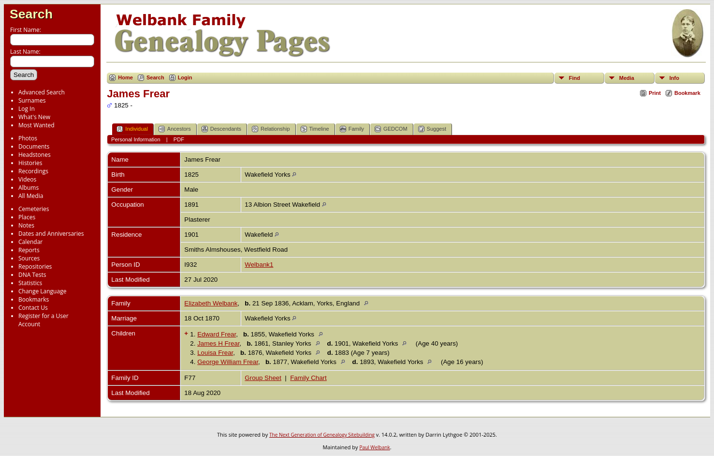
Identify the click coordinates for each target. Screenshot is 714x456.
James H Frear (218, 343)
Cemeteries (33, 209)
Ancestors (175, 129)
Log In (26, 109)
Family (352, 129)
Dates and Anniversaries (51, 233)
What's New (34, 117)
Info (674, 78)
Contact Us (33, 308)
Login (185, 77)
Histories (30, 163)
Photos (27, 138)
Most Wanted (36, 125)
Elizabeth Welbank (210, 303)
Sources (29, 258)
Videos (27, 179)
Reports (29, 250)
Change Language (42, 291)
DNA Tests (32, 275)
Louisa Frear (215, 352)
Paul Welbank (374, 447)
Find (574, 78)
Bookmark (687, 93)
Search (31, 14)
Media (626, 78)
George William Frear (227, 361)
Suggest (432, 129)
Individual (132, 129)
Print (655, 93)
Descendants (221, 129)
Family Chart (308, 377)
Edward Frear (216, 334)
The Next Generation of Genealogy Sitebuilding (322, 434)
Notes (26, 225)
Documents (33, 146)
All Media (30, 196)
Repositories (35, 266)
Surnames (31, 100)
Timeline (315, 129)
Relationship (271, 129)
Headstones (34, 155)
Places (26, 217)
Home (125, 77)
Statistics (30, 283)
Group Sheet (263, 377)
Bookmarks (33, 299)
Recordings (33, 171)
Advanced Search (41, 92)
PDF (179, 139)
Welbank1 (259, 264)
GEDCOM (391, 129)
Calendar (30, 242)
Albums (28, 187)
